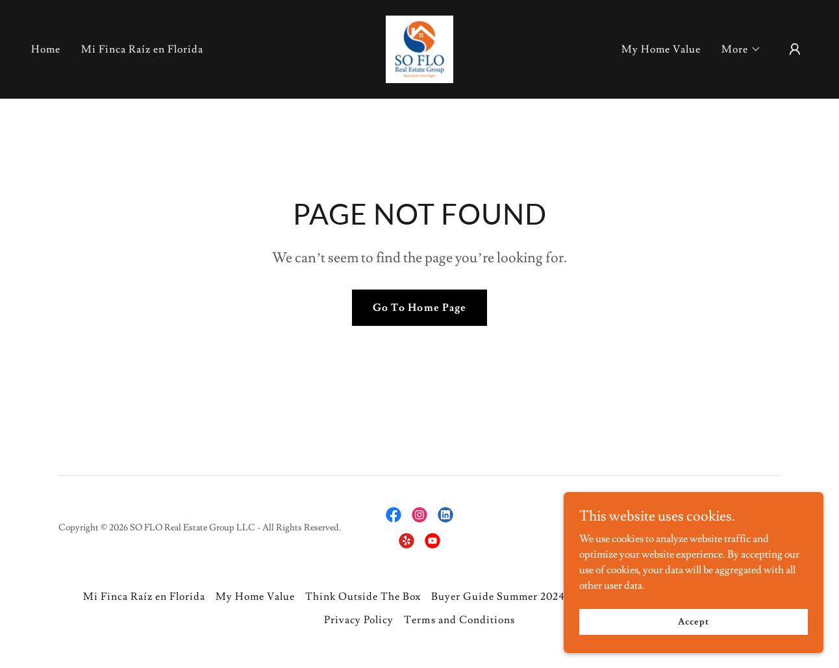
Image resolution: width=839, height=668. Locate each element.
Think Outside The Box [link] (363, 596)
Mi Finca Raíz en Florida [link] (142, 49)
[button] (741, 49)
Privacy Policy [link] (359, 619)
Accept (693, 639)
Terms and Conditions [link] (459, 619)
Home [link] (45, 49)
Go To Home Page (419, 307)
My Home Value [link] (661, 49)
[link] (419, 46)
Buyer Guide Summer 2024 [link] (498, 596)
